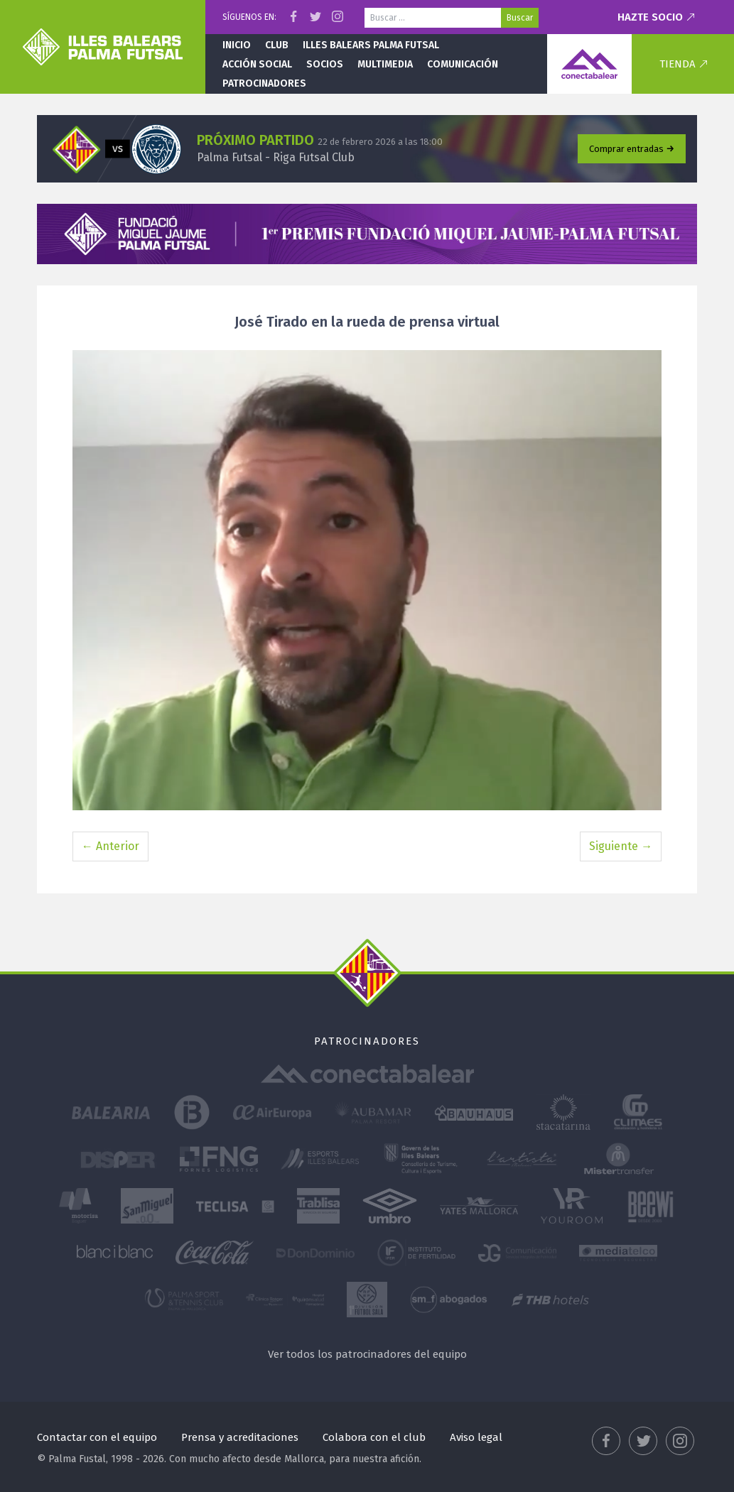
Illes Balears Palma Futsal (371, 45)
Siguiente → (620, 846)
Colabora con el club (374, 1437)
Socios (324, 64)
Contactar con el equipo (97, 1437)
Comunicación (462, 64)
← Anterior (110, 846)
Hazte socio (650, 17)
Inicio (236, 45)
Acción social (257, 64)
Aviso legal (476, 1437)
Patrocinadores (264, 83)
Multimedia (385, 64)
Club (276, 45)
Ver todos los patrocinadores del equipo (367, 1354)
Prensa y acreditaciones (239, 1437)
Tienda (677, 64)
